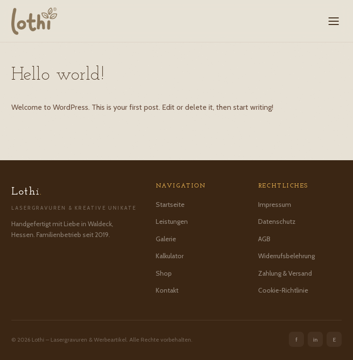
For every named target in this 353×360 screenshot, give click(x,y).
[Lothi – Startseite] (34, 21)
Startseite (170, 204)
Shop (164, 273)
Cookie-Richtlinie (283, 290)
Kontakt (167, 290)
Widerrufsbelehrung (286, 256)
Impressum (274, 204)
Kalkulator (170, 256)
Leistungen (172, 221)
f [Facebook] (296, 339)
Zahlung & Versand (285, 273)
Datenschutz (276, 221)
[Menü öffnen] (334, 21)
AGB (264, 239)
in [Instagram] (315, 339)
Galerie (166, 239)
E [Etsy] (334, 339)
